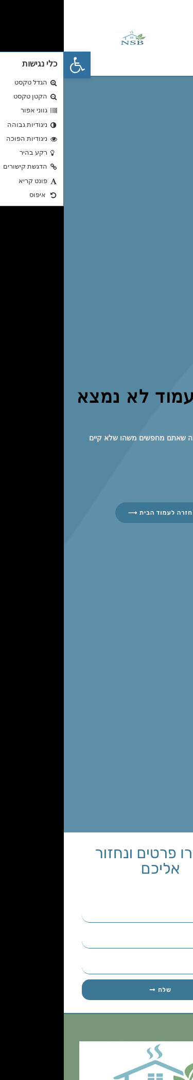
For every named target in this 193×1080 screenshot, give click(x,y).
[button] (13, 65)
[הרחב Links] (168, 1055)
